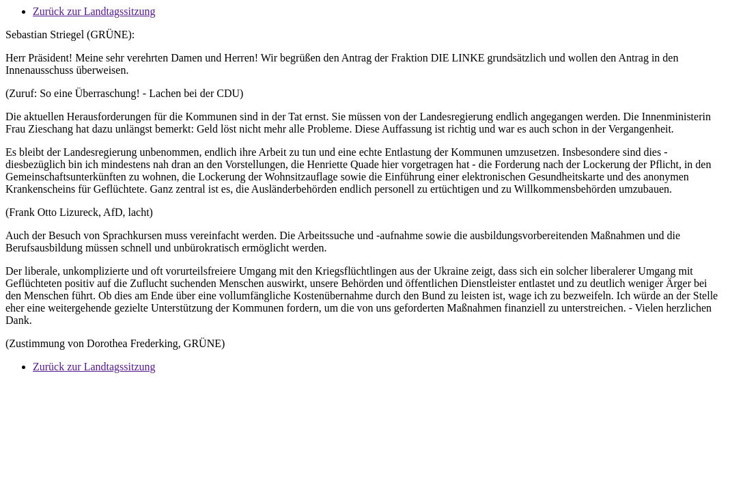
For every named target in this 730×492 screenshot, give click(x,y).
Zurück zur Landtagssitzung (94, 11)
